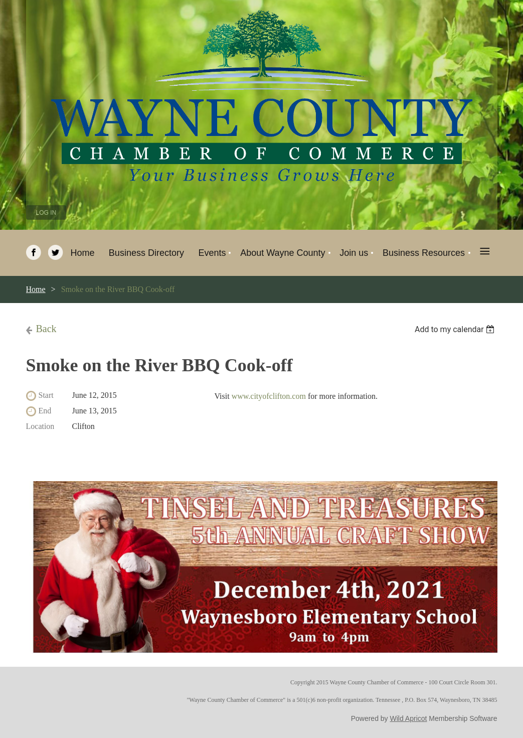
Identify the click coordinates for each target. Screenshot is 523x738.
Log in (46, 212)
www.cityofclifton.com (269, 396)
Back (46, 328)
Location (40, 426)
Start (46, 395)
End (45, 410)
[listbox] (456, 329)
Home (36, 289)
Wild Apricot (408, 718)
